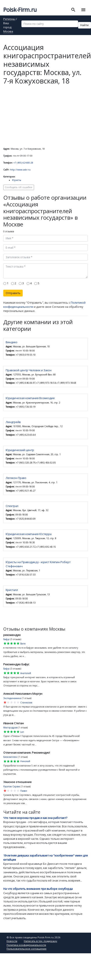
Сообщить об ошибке (18, 187)
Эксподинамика (12, 698)
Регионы (9, 19)
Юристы (16, 180)
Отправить (13, 293)
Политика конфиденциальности (26, 945)
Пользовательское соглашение (26, 948)
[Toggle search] (73, 9)
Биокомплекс (10, 756)
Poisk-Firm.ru (20, 9)
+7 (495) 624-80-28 (23, 162)
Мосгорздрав (10, 727)
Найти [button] (84, 25)
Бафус (6, 639)
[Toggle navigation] (83, 9)
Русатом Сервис (11, 786)
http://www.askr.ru (20, 169)
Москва (8, 31)
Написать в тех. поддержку (40, 941)
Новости (12, 941)
